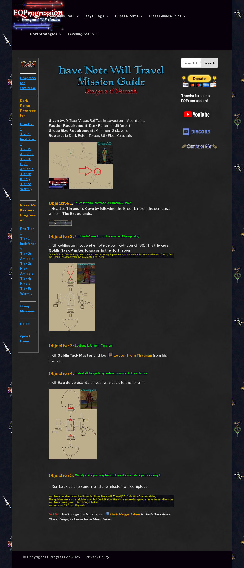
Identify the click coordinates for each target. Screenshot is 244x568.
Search (209, 63)
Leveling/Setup (81, 34)
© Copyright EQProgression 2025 (51, 557)
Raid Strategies (43, 34)
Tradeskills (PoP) (60, 16)
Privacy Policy (97, 557)
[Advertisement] (199, 228)
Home (35, 16)
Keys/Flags (94, 16)
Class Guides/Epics (165, 16)
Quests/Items (126, 16)
